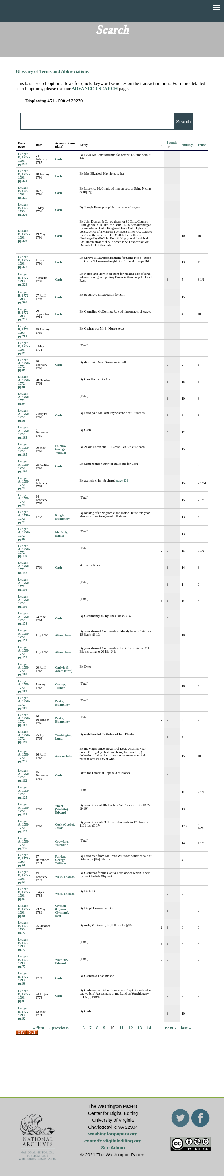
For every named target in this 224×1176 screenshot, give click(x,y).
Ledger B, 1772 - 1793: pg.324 (24, 176)
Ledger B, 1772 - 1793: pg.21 (24, 348)
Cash (58, 159)
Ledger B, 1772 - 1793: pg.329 (24, 279)
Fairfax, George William (60, 449)
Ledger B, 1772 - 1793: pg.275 (24, 314)
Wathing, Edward (61, 961)
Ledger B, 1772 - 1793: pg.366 (24, 297)
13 (139, 1027)
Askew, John (63, 756)
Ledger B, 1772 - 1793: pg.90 (24, 978)
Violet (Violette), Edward (61, 809)
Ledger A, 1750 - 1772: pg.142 (24, 567)
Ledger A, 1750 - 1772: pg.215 (24, 756)
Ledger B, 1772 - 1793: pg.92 (24, 1013)
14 (149, 1027)
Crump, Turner (60, 686)
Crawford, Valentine (62, 843)
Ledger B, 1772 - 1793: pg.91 (24, 996)
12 (130, 1027)
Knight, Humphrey (62, 517)
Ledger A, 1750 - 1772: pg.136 (24, 843)
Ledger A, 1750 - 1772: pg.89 (24, 365)
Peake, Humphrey (62, 703)
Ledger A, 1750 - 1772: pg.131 (24, 809)
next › (170, 1027)
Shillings (188, 145)
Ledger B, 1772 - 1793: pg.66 (24, 860)
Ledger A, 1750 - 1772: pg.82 (24, 534)
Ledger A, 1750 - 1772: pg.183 (24, 686)
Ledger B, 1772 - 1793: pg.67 (24, 877)
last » (186, 1027)
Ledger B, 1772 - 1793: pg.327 (24, 262)
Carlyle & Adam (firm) (63, 669)
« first (38, 1027)
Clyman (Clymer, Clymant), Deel (62, 911)
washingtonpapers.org (113, 1133)
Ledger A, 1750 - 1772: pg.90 (24, 382)
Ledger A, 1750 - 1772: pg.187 (24, 703)
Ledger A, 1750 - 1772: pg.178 (24, 618)
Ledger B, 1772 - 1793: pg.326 (24, 209)
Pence (202, 145)
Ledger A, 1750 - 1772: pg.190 (24, 737)
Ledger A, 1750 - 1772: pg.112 (24, 775)
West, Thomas (64, 876)
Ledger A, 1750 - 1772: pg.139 (24, 551)
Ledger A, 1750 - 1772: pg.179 (24, 635)
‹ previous (58, 1027)
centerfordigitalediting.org (113, 1140)
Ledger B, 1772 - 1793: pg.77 (24, 927)
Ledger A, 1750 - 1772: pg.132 (24, 826)
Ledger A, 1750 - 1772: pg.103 (24, 432)
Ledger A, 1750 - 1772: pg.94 (24, 398)
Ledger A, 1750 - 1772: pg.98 (24, 415)
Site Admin (113, 1147)
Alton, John (63, 635)
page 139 (122, 480)
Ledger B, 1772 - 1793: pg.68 (24, 911)
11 (121, 1027)
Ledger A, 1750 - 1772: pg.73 (24, 517)
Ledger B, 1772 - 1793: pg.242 (24, 159)
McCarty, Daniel (61, 534)
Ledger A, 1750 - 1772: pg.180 (24, 669)
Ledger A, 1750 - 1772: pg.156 (24, 584)
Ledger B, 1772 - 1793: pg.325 (24, 192)
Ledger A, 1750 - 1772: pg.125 (24, 792)
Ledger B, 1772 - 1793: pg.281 (24, 331)
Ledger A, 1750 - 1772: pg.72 (24, 483)
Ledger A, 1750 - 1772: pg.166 (24, 466)
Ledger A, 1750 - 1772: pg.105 (24, 449)
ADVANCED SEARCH (95, 88)
